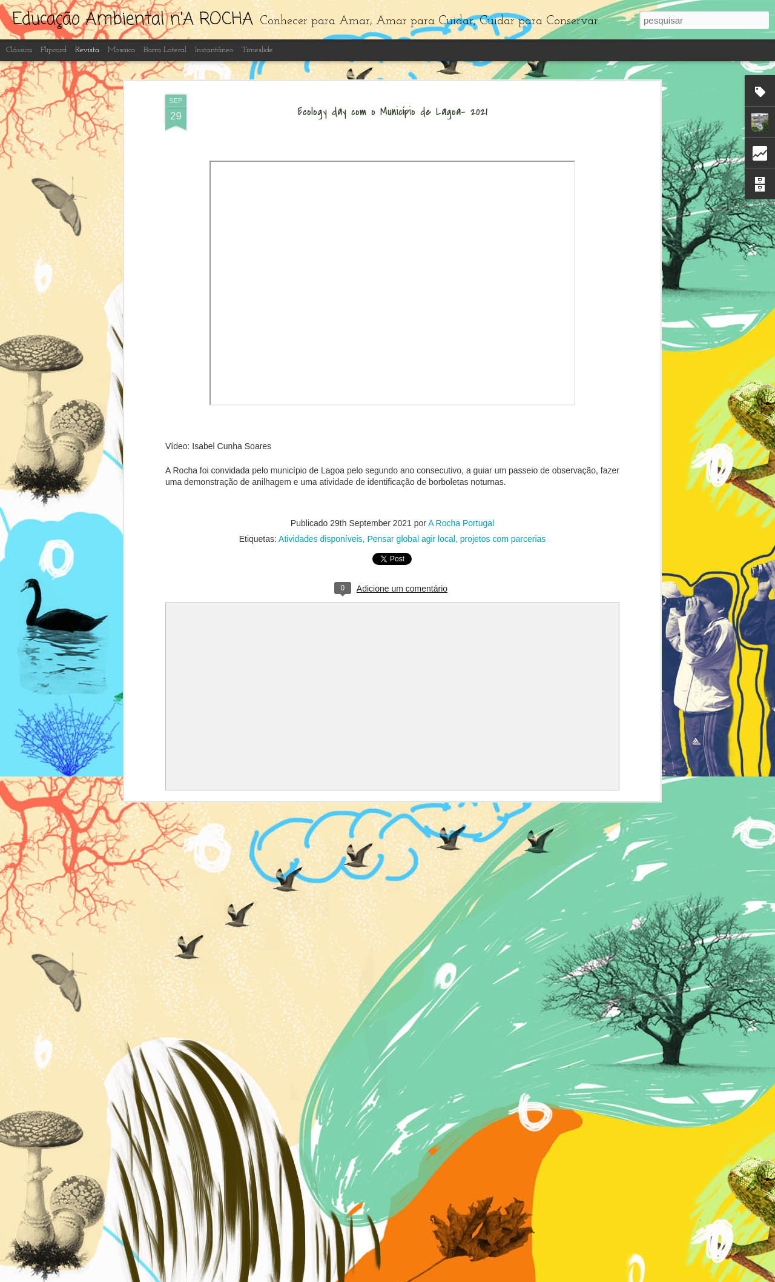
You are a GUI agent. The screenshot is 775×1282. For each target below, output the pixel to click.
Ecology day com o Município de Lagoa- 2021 (392, 112)
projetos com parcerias (503, 539)
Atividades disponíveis (321, 539)
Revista (87, 50)
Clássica (19, 50)
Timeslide (257, 50)
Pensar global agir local (411, 539)
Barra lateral (164, 50)
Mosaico (121, 50)
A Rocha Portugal (461, 523)
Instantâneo (214, 50)
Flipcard (54, 50)
